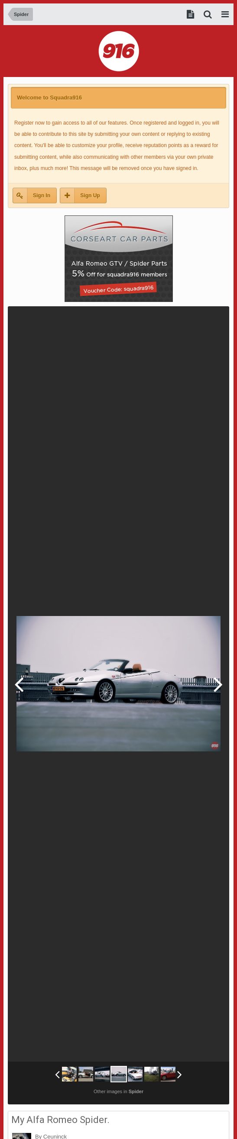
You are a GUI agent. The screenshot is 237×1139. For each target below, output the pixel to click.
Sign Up (90, 196)
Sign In (41, 196)
